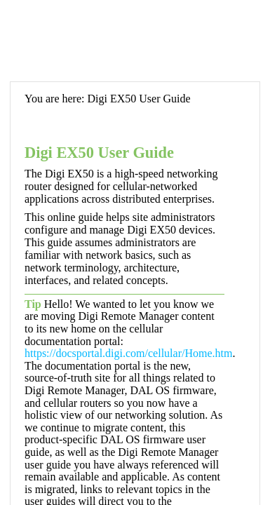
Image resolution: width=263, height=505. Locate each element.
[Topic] (135, 293)
